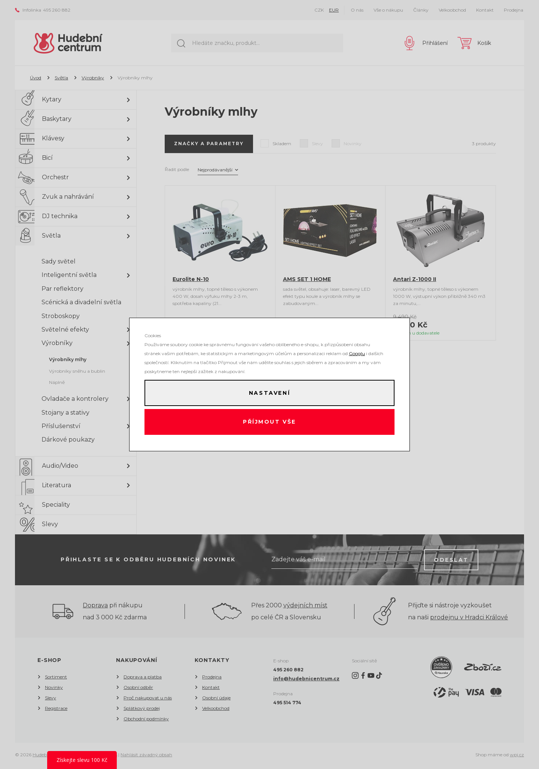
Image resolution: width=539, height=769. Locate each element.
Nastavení (269, 392)
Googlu (357, 352)
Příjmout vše (270, 422)
